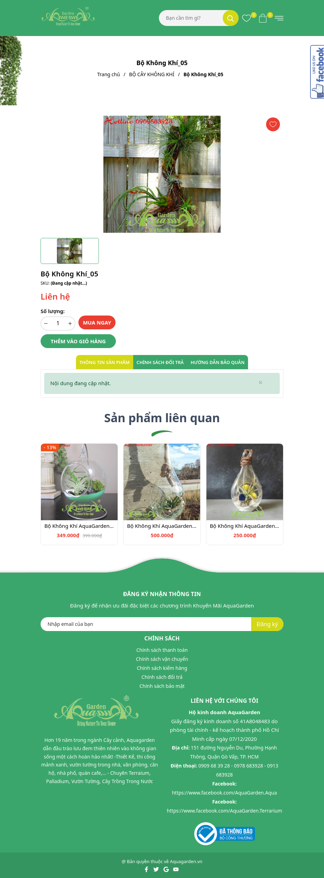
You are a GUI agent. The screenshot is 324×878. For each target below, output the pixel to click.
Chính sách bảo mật (162, 686)
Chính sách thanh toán (162, 650)
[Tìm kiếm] (231, 18)
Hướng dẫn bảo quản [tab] (218, 362)
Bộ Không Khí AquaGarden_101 (162, 525)
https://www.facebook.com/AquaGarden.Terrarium (224, 810)
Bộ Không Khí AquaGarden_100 (79, 525)
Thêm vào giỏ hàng (78, 341)
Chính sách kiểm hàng (162, 668)
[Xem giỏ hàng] (262, 18)
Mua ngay (97, 322)
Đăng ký (267, 624)
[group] (162, 174)
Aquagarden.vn (186, 861)
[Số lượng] (58, 323)
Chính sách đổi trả (162, 677)
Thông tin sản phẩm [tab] (104, 362)
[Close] (260, 382)
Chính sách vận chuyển (162, 659)
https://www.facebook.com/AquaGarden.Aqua (224, 792)
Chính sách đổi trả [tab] (160, 362)
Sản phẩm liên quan (162, 418)
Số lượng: (53, 311)
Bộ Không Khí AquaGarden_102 (245, 525)
